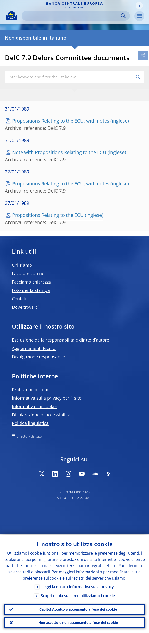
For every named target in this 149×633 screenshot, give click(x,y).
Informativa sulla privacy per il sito (47, 398)
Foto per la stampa (31, 290)
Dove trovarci (25, 307)
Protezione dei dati (31, 389)
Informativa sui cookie (34, 406)
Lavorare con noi (29, 273)
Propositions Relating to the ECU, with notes (60, 121)
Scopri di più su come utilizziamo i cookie (78, 594)
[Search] (71, 16)
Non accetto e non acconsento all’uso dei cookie (78, 622)
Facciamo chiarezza (31, 282)
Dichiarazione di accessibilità (41, 415)
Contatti (20, 299)
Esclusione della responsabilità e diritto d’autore (60, 340)
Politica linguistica (30, 423)
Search (123, 16)
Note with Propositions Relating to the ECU (59, 152)
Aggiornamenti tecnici (34, 348)
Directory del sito (29, 436)
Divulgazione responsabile (38, 357)
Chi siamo (22, 265)
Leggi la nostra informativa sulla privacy (77, 585)
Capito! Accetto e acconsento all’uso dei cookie (78, 608)
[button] (139, 5)
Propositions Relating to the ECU (48, 215)
